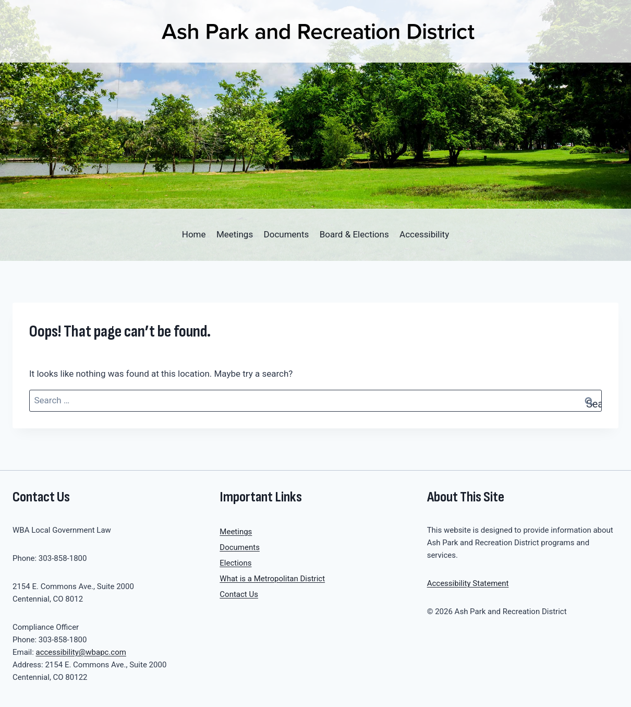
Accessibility (424, 234)
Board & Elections (354, 234)
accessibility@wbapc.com (81, 652)
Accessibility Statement (468, 583)
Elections (235, 563)
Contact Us (239, 594)
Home (194, 234)
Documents (286, 234)
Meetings (234, 234)
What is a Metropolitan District (272, 578)
